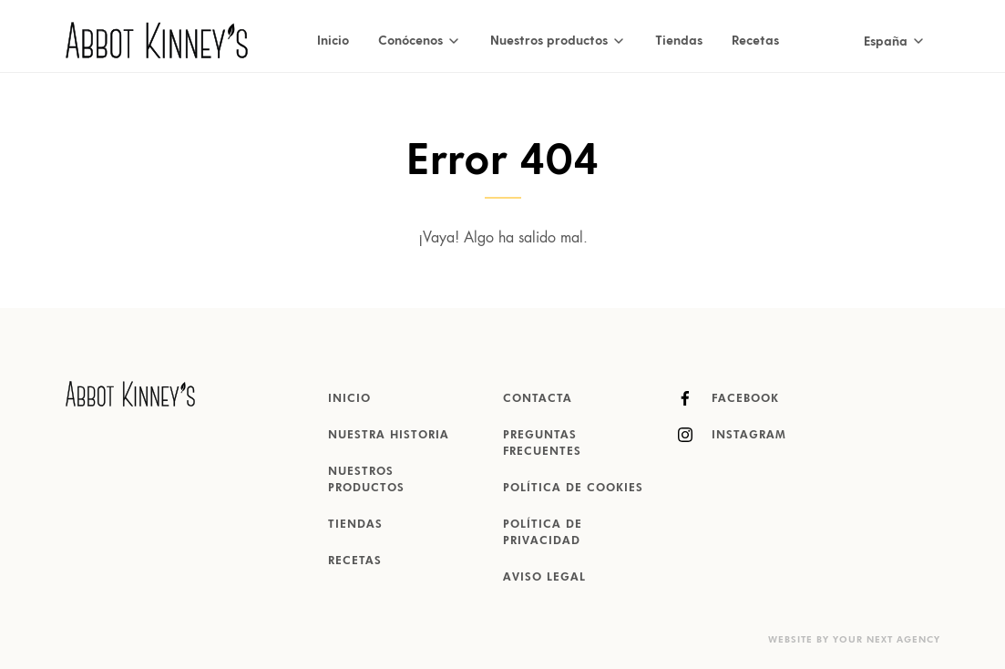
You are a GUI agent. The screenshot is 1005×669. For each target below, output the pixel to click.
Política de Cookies (573, 488)
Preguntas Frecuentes (542, 444)
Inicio (333, 39)
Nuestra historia (388, 435)
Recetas (755, 39)
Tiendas (678, 39)
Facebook (728, 398)
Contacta (537, 399)
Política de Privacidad (542, 533)
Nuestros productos (366, 480)
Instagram (732, 434)
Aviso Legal (544, 577)
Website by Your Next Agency (854, 639)
